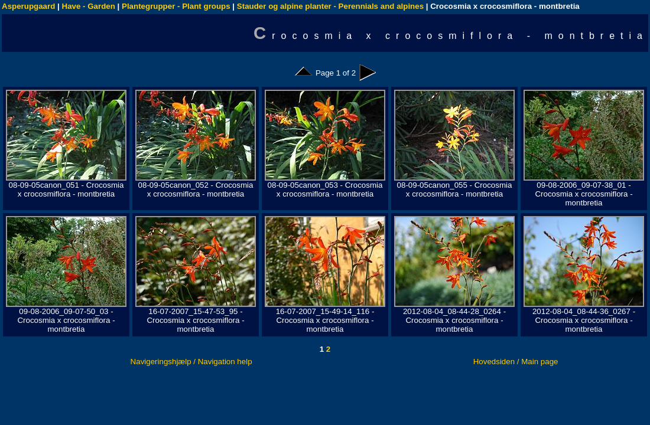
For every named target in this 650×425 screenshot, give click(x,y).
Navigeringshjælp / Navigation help (191, 361)
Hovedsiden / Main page (515, 361)
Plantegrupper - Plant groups (176, 6)
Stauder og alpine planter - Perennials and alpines (330, 6)
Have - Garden (88, 6)
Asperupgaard (28, 6)
